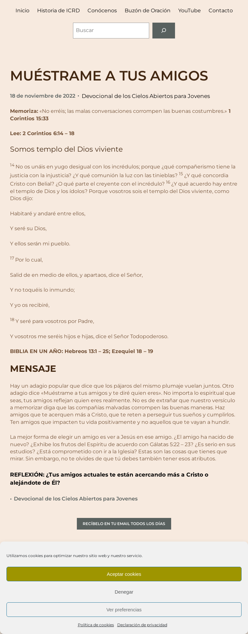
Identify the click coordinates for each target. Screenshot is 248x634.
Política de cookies (96, 624)
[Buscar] (163, 30)
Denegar (124, 592)
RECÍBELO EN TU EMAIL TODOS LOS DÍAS (124, 523)
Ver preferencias (123, 609)
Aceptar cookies (124, 574)
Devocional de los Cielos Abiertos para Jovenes (146, 95)
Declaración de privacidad (142, 624)
